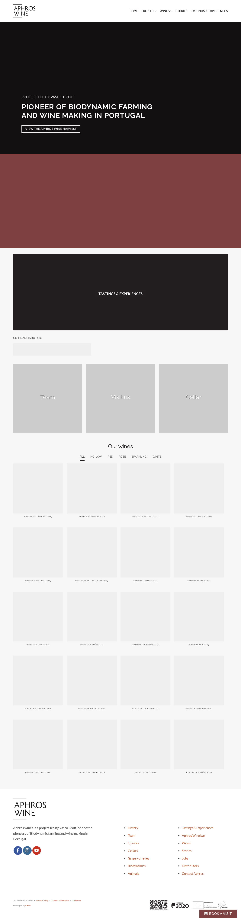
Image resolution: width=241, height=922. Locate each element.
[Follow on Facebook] (18, 850)
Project (149, 11)
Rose (122, 456)
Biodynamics (137, 866)
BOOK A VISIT (220, 914)
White (158, 456)
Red (110, 456)
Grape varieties (138, 858)
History (133, 828)
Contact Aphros (193, 874)
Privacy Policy (42, 901)
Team (47, 396)
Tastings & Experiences (209, 11)
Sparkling (140, 456)
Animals (133, 874)
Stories (181, 11)
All (80, 456)
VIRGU (28, 906)
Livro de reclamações (60, 901)
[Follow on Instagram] (27, 850)
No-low (95, 456)
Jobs (185, 858)
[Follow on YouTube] (36, 850)
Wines (166, 11)
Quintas (133, 843)
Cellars (133, 851)
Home (134, 11)
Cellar (193, 396)
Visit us (120, 396)
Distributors (190, 866)
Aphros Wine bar (193, 836)
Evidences (76, 901)
